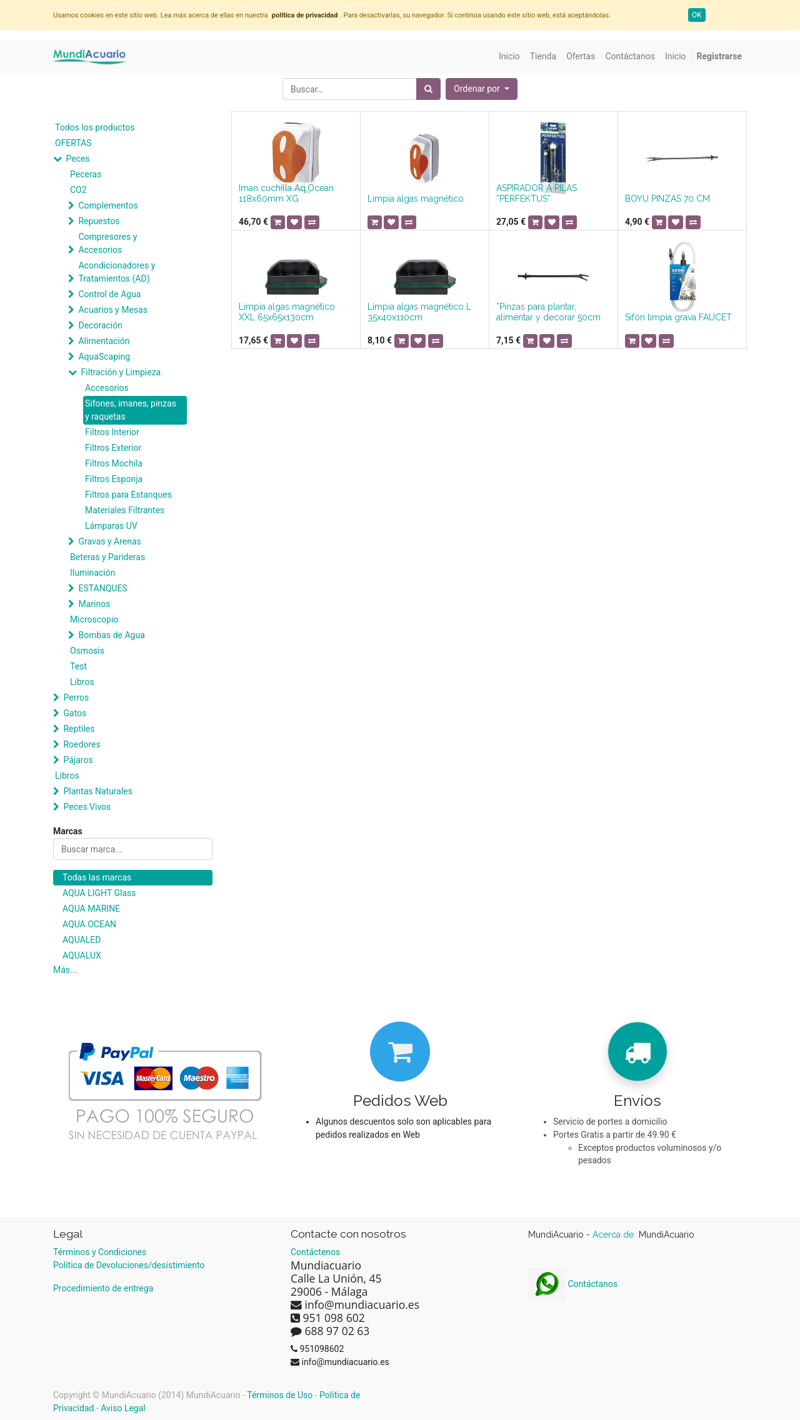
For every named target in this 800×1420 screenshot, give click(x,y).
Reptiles (78, 729)
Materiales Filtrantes (124, 510)
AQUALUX (81, 955)
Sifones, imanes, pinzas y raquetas (130, 410)
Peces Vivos (87, 807)
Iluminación (92, 573)
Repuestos (98, 221)
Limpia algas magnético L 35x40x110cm (419, 312)
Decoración (100, 325)
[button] (482, 89)
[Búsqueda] (428, 89)
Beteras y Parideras (107, 557)
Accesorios (107, 388)
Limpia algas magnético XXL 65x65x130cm (287, 312)
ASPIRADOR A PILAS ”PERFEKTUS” (536, 193)
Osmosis (87, 651)
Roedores (81, 744)
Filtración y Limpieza (121, 372)
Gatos (74, 713)
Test (78, 666)
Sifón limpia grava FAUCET (678, 317)
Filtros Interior (112, 432)
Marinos (94, 604)
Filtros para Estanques (128, 495)
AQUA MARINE (91, 909)
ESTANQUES (102, 588)
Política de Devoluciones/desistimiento (128, 1265)
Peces (77, 159)
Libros (82, 682)
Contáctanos (573, 1284)
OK (697, 15)
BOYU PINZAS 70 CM (667, 199)
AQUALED (81, 940)
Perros (76, 698)
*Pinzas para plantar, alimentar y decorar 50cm (548, 312)
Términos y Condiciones (99, 1252)
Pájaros (77, 760)
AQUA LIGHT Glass (99, 893)
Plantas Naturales (97, 791)
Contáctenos (315, 1252)
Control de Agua (109, 294)
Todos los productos (94, 127)
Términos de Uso (279, 1395)
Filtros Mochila (113, 463)
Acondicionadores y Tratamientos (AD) (116, 272)
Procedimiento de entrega (103, 1288)
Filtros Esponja (113, 479)
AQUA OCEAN (89, 924)
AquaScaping (104, 357)
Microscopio (94, 619)
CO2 (78, 190)
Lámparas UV (111, 526)
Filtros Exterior (113, 448)
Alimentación (103, 341)
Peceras (85, 174)
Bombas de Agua (111, 635)
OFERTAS (73, 143)
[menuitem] (509, 56)
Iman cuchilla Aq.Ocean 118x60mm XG (286, 193)
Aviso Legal (123, 1408)
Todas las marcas (96, 877)
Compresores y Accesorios (107, 243)
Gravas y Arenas (109, 541)
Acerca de (614, 1235)
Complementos (108, 205)
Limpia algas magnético (416, 199)
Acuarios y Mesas (112, 310)
